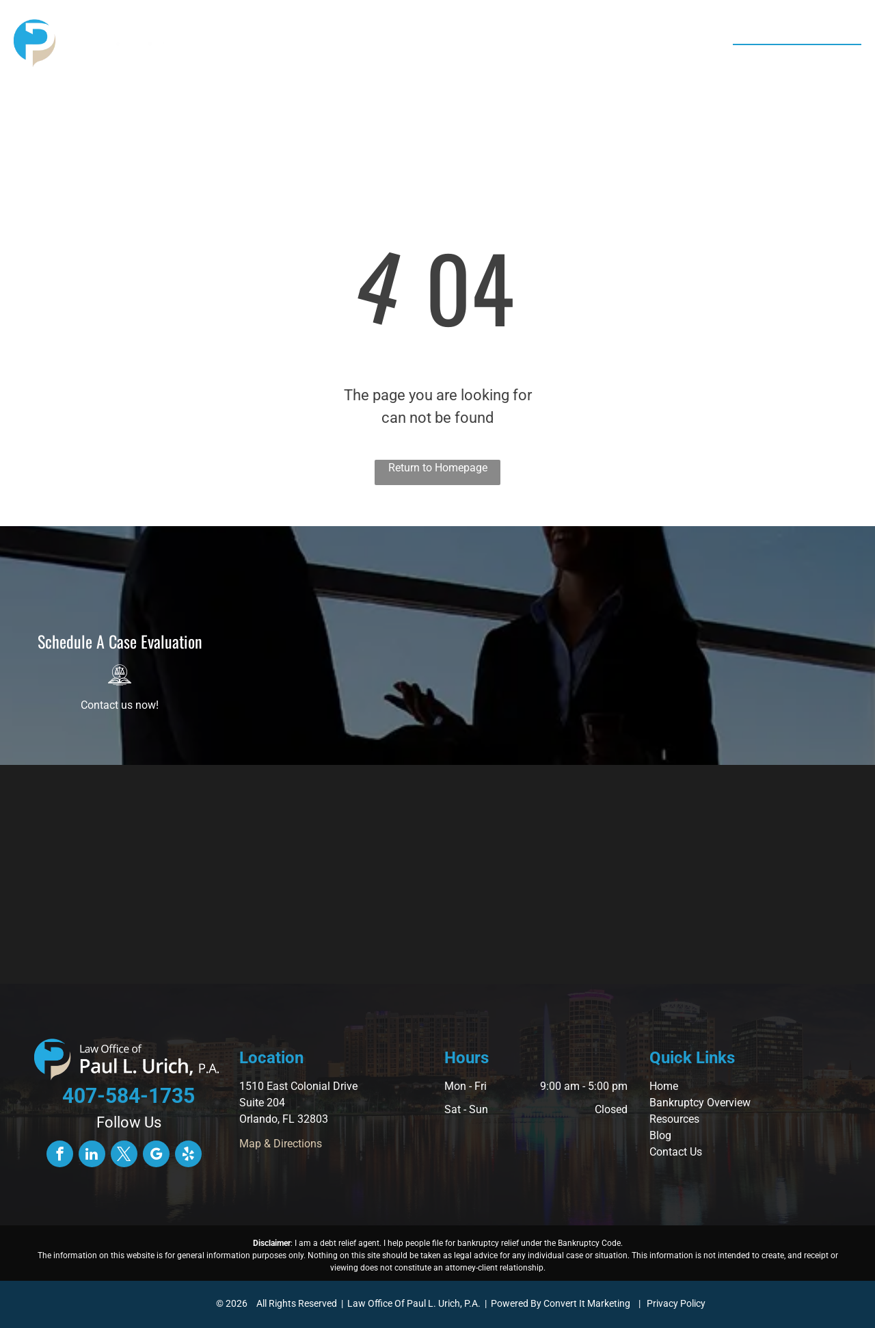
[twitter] (124, 1156)
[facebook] (59, 1156)
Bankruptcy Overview (700, 1102)
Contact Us (675, 1151)
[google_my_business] (156, 1156)
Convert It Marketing (586, 1303)
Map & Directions (280, 1143)
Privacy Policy (676, 1303)
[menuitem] (261, 44)
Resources (674, 1118)
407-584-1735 (807, 60)
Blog (660, 1135)
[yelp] (188, 1156)
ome (667, 1086)
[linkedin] (92, 1156)
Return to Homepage (437, 467)
